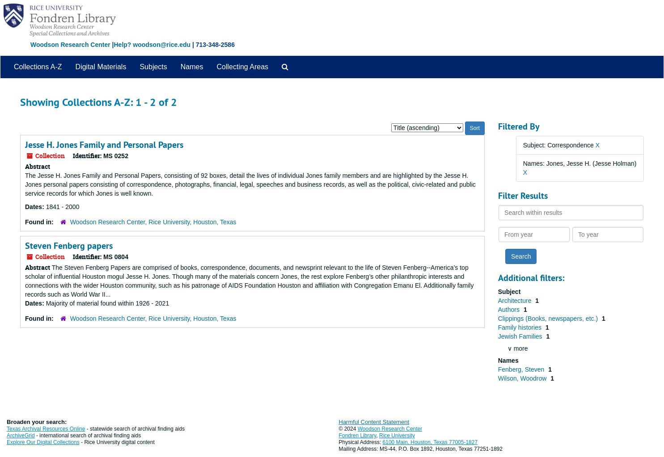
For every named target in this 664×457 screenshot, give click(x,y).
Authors (509, 309)
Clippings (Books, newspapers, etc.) (549, 318)
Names (192, 67)
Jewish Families (521, 336)
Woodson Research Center (70, 44)
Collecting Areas (242, 67)
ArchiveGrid (21, 435)
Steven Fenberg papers (69, 246)
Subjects (153, 67)
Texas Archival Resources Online (46, 429)
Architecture (515, 300)
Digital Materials (101, 67)
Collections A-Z (38, 67)
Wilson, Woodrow (523, 378)
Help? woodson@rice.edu (152, 44)
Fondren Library (357, 435)
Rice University (397, 435)
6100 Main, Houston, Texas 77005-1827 (430, 442)
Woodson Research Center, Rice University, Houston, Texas (153, 222)
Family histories (520, 327)
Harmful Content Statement (374, 422)
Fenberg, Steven (522, 369)
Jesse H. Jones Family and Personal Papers (104, 145)
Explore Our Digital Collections (43, 442)
